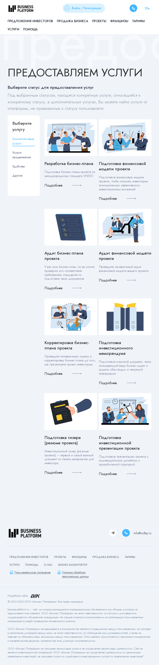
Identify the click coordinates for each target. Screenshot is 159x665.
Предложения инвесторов (30, 21)
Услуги (13, 29)
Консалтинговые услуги (23, 141)
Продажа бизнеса (72, 21)
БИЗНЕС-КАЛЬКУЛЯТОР (72, 565)
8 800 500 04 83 (133, 8)
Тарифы (138, 21)
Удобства (18, 166)
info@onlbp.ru (142, 533)
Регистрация (92, 8)
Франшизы (119, 21)
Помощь (30, 29)
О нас (48, 565)
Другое (17, 175)
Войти (76, 8)
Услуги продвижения (21, 154)
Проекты (99, 21)
